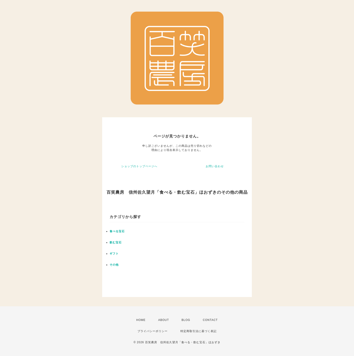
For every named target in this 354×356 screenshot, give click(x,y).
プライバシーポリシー (152, 331)
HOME (141, 320)
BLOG (186, 320)
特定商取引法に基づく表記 (198, 331)
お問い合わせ (215, 166)
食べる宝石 (117, 231)
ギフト (114, 253)
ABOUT (163, 320)
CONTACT (210, 320)
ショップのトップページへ (139, 166)
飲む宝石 (116, 242)
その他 (114, 264)
